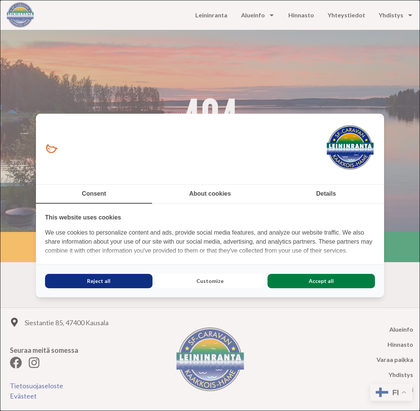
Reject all (98, 281)
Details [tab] (326, 193)
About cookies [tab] (210, 193)
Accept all (321, 281)
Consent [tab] (94, 193)
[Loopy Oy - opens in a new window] (51, 149)
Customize (210, 281)
